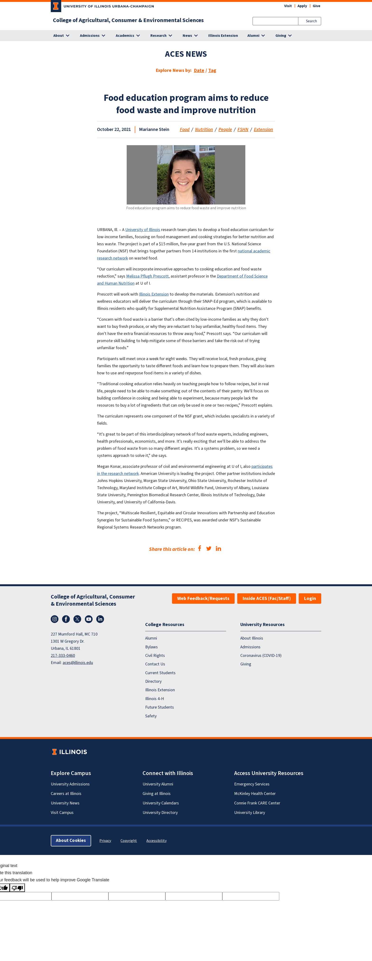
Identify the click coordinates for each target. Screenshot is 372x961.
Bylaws (151, 647)
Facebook (66, 619)
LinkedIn (100, 619)
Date (199, 70)
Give (316, 6)
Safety (151, 716)
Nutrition (204, 129)
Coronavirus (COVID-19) (261, 656)
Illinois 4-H (154, 699)
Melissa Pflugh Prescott (147, 276)
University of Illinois (142, 230)
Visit (288, 6)
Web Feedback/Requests (203, 598)
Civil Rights (155, 656)
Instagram (54, 619)
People (225, 129)
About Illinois (251, 638)
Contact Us (155, 664)
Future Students (159, 707)
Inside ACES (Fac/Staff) (266, 598)
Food (185, 129)
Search (311, 21)
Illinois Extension (223, 35)
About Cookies (71, 840)
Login (310, 598)
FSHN (242, 129)
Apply (302, 6)
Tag (212, 70)
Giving (245, 664)
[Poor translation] (17, 887)
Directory (153, 681)
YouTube (89, 619)
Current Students (160, 673)
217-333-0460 (63, 656)
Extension (263, 129)
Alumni (151, 638)
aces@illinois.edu (78, 663)
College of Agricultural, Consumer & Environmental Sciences (128, 20)
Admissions (250, 647)
